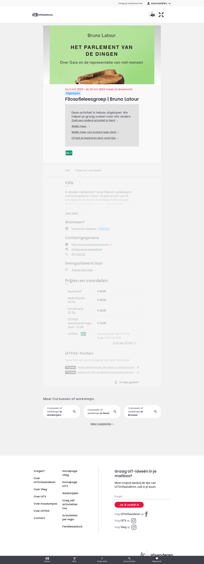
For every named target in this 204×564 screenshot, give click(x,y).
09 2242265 (78, 257)
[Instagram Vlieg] (125, 527)
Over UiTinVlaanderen (44, 480)
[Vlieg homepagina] (152, 15)
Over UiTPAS (42, 511)
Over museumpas (45, 504)
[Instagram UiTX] (125, 520)
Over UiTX (40, 496)
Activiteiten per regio (69, 517)
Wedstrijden (70, 493)
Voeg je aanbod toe (130, 3)
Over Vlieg (40, 489)
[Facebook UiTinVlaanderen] (132, 514)
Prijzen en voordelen (88, 170)
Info (67, 170)
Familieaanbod (72, 526)
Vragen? (39, 471)
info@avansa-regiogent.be (87, 252)
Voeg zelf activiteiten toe (69, 504)
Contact (39, 518)
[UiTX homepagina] (161, 15)
